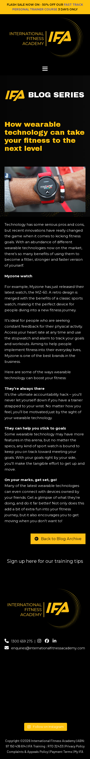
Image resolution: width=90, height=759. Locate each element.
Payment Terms (61, 752)
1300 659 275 (21, 641)
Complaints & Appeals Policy (27, 752)
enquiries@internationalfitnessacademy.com (48, 648)
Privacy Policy (75, 746)
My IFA (78, 752)
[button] (45, 69)
